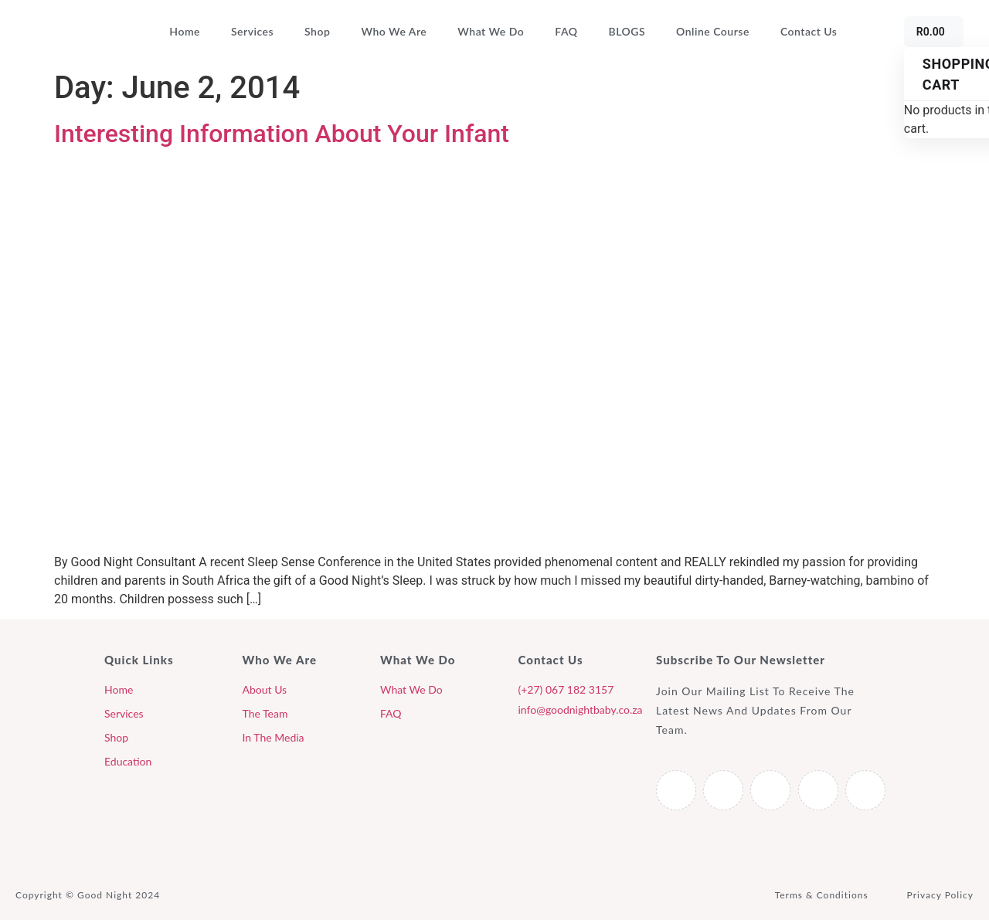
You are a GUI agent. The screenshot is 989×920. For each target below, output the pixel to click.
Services (252, 31)
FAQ (566, 31)
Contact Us (809, 31)
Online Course (712, 31)
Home (184, 31)
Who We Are (394, 31)
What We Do (490, 31)
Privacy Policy (940, 895)
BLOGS (627, 31)
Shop (317, 31)
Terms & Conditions (821, 895)
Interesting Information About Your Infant (281, 133)
